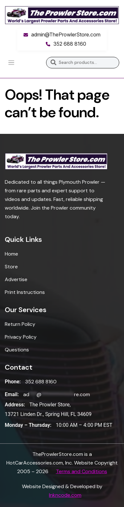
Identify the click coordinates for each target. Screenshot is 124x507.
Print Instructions (25, 292)
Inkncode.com (65, 495)
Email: (12, 394)
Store (11, 266)
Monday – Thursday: (28, 425)
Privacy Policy (21, 337)
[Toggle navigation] (11, 62)
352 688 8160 (69, 44)
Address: (15, 405)
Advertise (16, 279)
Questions (17, 349)
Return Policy (20, 324)
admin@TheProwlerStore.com (65, 34)
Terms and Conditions (81, 471)
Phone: (13, 382)
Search (53, 62)
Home (11, 253)
